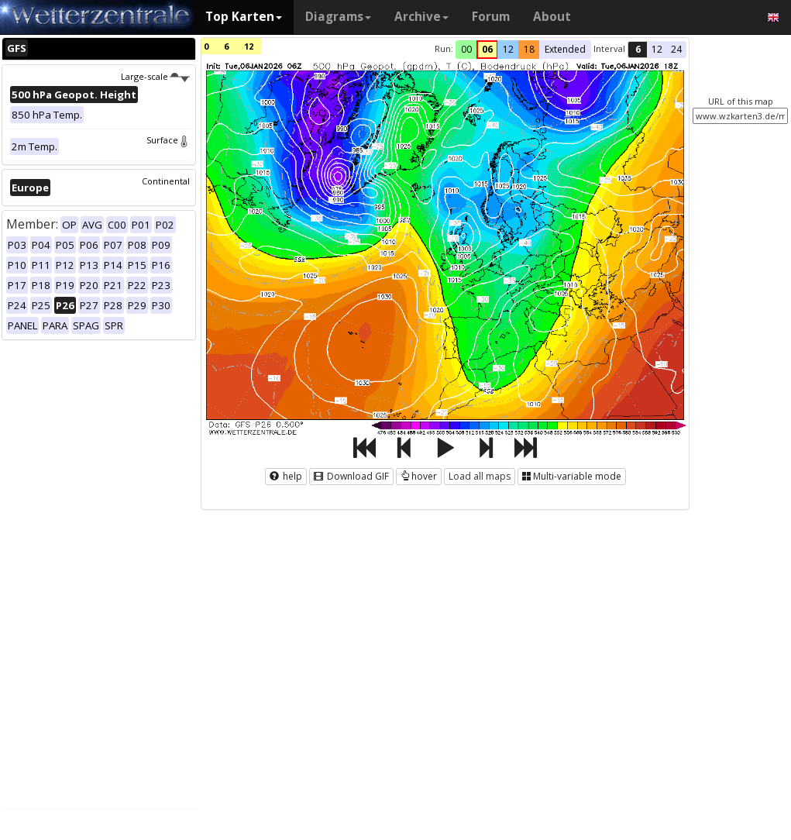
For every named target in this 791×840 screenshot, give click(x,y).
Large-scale (155, 76)
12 (248, 46)
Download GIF (351, 476)
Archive (421, 17)
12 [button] (508, 49)
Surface (168, 140)
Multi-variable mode (571, 476)
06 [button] (487, 49)
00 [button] (466, 49)
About (552, 17)
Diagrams (338, 17)
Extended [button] (565, 49)
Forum (491, 17)
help (286, 476)
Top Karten (243, 17)
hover (419, 476)
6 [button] (638, 49)
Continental (166, 181)
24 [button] (676, 49)
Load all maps (480, 476)
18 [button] (529, 49)
